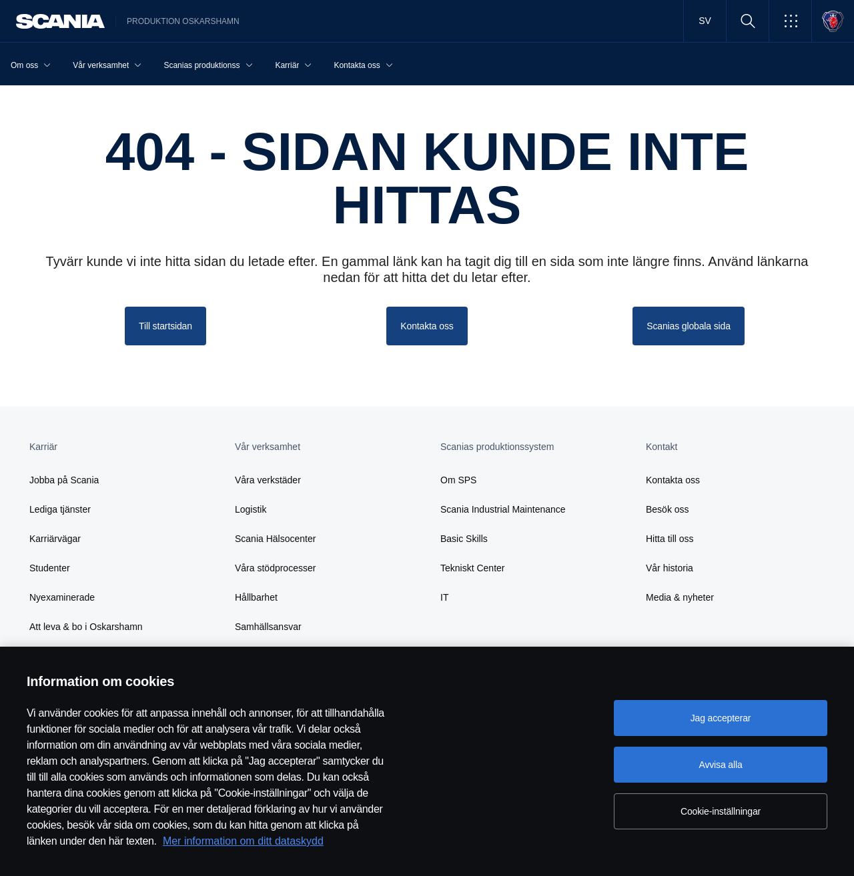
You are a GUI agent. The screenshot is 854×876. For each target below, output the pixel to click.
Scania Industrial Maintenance (503, 509)
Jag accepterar (721, 718)
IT (444, 597)
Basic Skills (464, 538)
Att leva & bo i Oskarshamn (86, 626)
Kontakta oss (673, 480)
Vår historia (669, 568)
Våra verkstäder (268, 480)
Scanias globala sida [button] (689, 326)
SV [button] (705, 20)
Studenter (49, 568)
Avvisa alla (720, 764)
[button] (790, 21)
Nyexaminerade (62, 597)
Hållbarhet (256, 597)
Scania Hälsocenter (275, 538)
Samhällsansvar (268, 626)
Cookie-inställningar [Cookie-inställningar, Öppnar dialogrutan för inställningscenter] (721, 811)
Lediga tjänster (60, 509)
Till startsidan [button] (165, 326)
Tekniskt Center (472, 568)
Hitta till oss (670, 538)
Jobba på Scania (64, 480)
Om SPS (458, 480)
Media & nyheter (680, 597)
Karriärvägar (55, 538)
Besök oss (667, 509)
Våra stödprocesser (275, 568)
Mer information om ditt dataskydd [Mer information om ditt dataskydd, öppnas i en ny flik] (243, 841)
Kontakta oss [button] (426, 326)
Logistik (250, 509)
